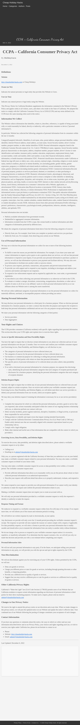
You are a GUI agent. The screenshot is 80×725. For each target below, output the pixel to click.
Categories (13, 6)
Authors (22, 6)
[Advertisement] (40, 23)
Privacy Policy (17, 723)
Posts (28, 6)
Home (5, 6)
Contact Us (35, 723)
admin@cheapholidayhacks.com (26, 452)
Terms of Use (26, 723)
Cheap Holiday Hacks (13, 2)
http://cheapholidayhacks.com (11, 82)
